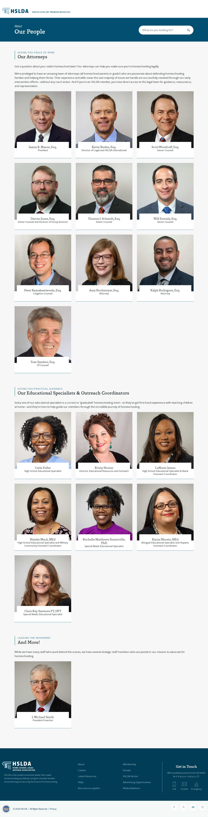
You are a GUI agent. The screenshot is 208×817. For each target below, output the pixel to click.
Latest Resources (87, 776)
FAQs (81, 782)
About (18, 26)
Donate (127, 770)
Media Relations (131, 788)
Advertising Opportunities (137, 782)
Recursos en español (89, 788)
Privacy (53, 808)
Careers (82, 770)
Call (174, 785)
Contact (184, 785)
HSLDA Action (130, 776)
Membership (129, 764)
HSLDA (24, 808)
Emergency (196, 785)
